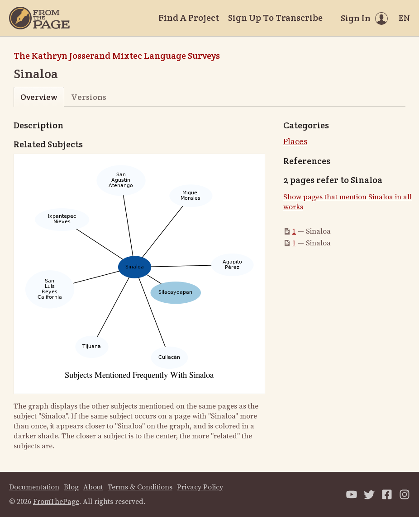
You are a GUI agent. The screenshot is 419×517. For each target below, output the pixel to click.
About (93, 487)
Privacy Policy (200, 487)
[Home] (39, 18)
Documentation (34, 487)
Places (295, 141)
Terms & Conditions (140, 487)
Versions (88, 97)
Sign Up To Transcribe (275, 18)
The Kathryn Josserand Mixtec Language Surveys (117, 55)
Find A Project (188, 18)
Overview (38, 97)
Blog (71, 487)
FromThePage (56, 501)
